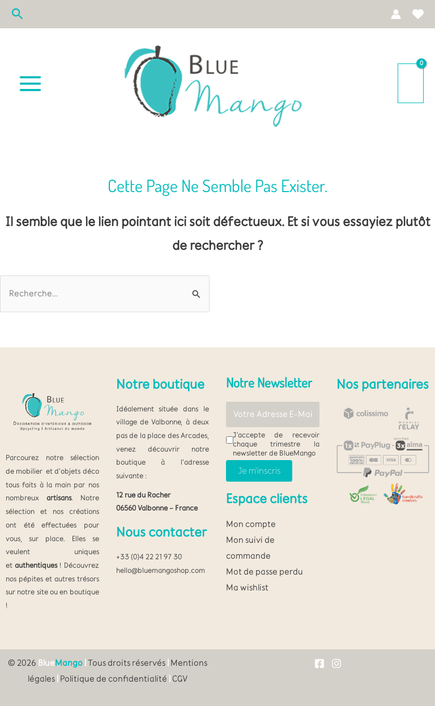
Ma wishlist (247, 587)
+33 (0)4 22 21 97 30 (149, 556)
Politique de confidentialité (113, 678)
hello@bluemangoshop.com (160, 570)
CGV (179, 678)
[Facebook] (319, 663)
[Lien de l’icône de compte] (396, 14)
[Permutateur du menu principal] (30, 84)
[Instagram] (336, 663)
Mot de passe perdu (264, 571)
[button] (17, 14)
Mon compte (251, 523)
